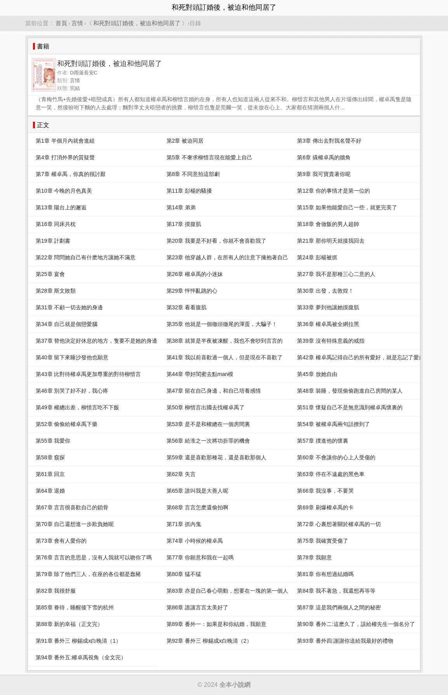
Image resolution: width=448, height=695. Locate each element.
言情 (77, 23)
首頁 (61, 23)
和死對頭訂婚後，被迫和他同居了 (137, 23)
